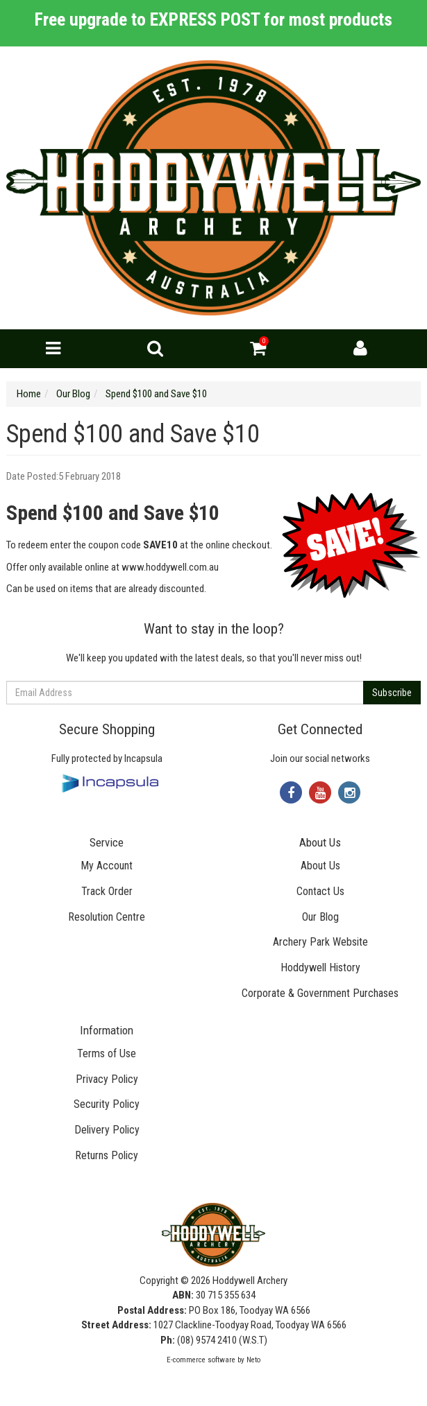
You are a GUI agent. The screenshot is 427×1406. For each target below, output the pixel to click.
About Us (320, 865)
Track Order (107, 891)
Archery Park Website (320, 941)
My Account (107, 865)
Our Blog (320, 916)
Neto (253, 1359)
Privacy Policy (107, 1079)
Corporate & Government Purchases (320, 993)
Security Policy (107, 1104)
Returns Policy (106, 1155)
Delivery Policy (107, 1129)
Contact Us (320, 891)
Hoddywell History (320, 967)
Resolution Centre (106, 916)
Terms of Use (106, 1053)
